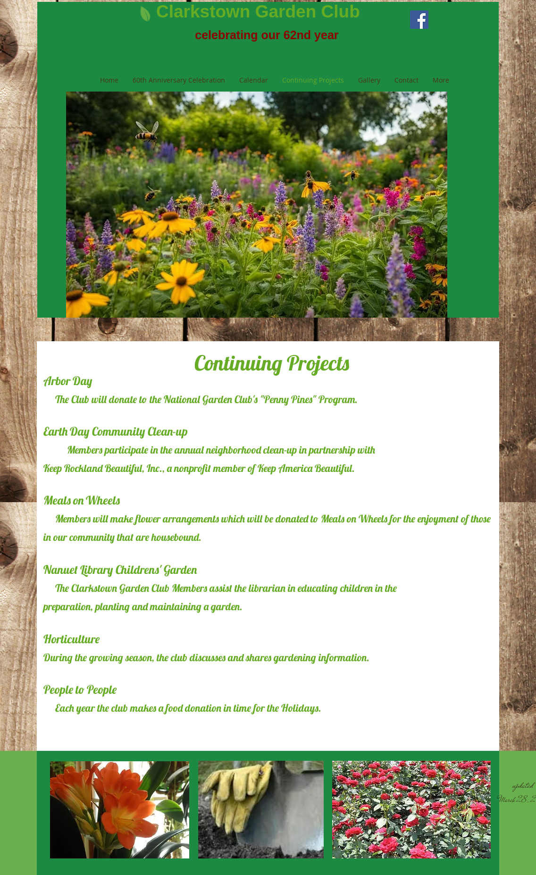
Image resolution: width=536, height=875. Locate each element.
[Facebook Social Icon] (419, 19)
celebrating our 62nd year (266, 35)
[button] (256, 205)
